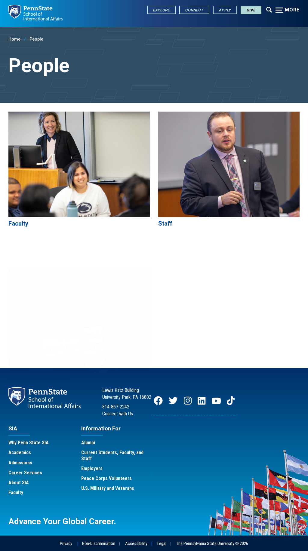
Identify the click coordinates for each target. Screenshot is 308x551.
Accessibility (136, 543)
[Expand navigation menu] (269, 9)
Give (251, 10)
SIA (12, 428)
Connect (194, 10)
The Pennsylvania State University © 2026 (212, 543)
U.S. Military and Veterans (107, 488)
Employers (92, 468)
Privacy (66, 543)
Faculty (15, 493)
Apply (225, 10)
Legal (161, 543)
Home (14, 39)
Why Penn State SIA (28, 443)
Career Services (25, 473)
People (36, 39)
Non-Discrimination (98, 543)
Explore (161, 10)
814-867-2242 (115, 407)
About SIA (18, 483)
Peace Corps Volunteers (106, 479)
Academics (19, 453)
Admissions (20, 463)
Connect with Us (117, 414)
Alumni (88, 443)
